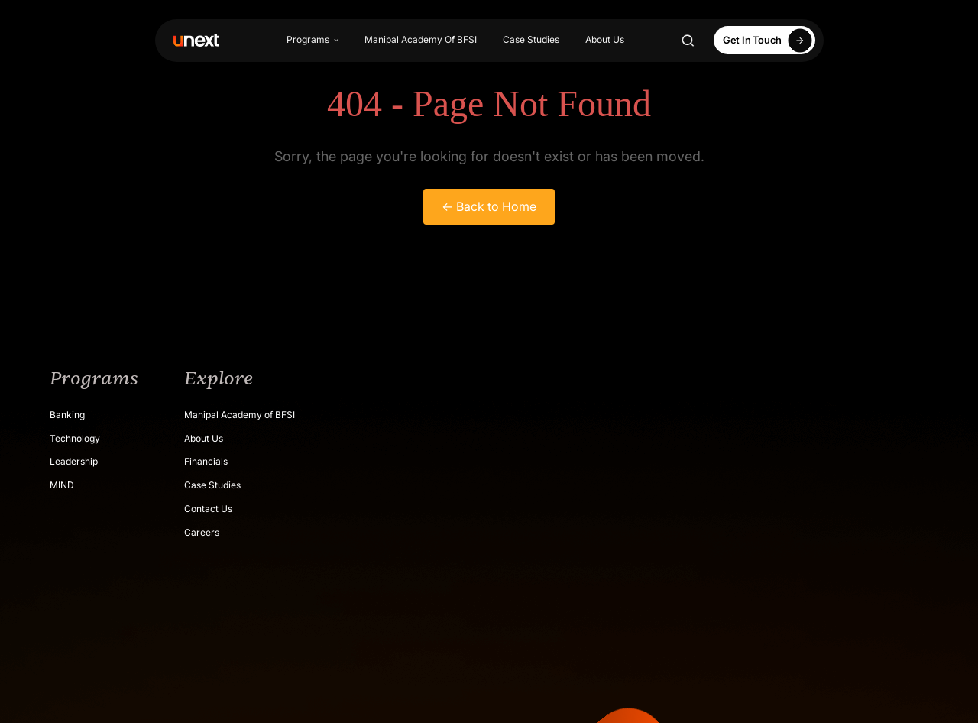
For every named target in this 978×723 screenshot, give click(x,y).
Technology (75, 438)
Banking (67, 414)
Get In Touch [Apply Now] (769, 40)
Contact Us (208, 508)
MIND (62, 485)
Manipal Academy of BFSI (239, 414)
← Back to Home (489, 206)
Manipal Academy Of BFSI (420, 39)
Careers (201, 532)
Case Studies (531, 39)
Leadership (74, 461)
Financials (206, 461)
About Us (604, 39)
